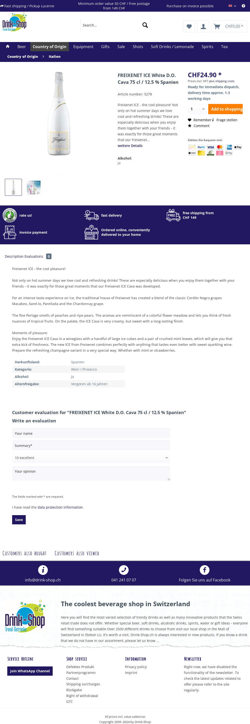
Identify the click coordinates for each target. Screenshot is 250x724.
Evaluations (38, 256)
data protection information (60, 507)
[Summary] (91, 445)
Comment (198, 125)
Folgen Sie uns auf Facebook (204, 574)
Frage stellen (224, 120)
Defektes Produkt (80, 666)
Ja (119, 163)
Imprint (131, 672)
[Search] (145, 25)
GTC (69, 701)
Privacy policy (136, 666)
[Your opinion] (91, 473)
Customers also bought (24, 553)
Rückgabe (74, 690)
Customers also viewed (77, 553)
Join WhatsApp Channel (30, 671)
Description (14, 256)
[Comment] (91, 458)
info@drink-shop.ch (43, 574)
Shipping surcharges (83, 684)
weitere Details (130, 145)
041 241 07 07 (123, 574)
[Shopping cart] (229, 26)
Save (19, 519)
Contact (72, 678)
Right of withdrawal (82, 695)
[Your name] (91, 433)
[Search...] (115, 25)
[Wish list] (189, 26)
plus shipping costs (221, 81)
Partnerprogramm (81, 672)
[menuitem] (246, 6)
